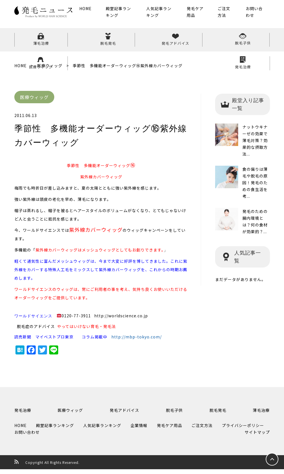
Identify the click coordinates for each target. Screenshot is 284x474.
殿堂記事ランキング (123, 14)
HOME (93, 11)
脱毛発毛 (77, 42)
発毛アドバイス (120, 42)
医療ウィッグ (205, 42)
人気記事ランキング (162, 14)
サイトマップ (257, 437)
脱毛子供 (163, 42)
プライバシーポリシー (243, 430)
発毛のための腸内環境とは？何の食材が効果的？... (255, 226)
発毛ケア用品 (196, 14)
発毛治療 (248, 42)
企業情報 (138, 430)
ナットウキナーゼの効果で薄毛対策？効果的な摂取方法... (255, 145)
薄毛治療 (35, 42)
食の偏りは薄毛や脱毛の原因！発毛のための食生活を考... (255, 187)
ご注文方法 (226, 14)
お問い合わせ (253, 14)
